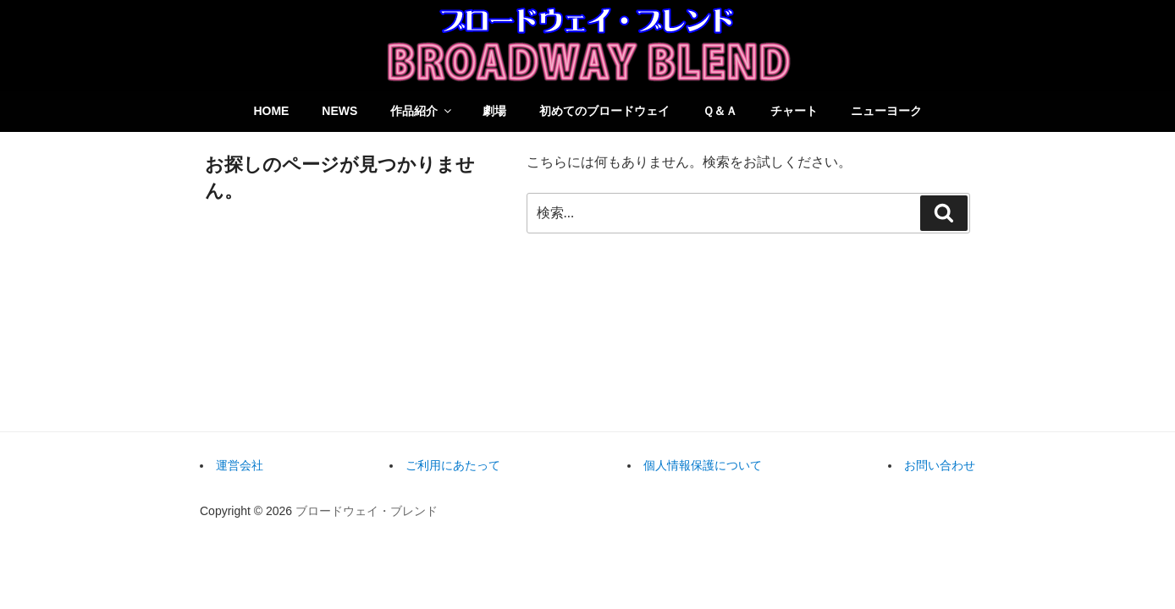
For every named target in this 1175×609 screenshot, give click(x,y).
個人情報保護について (702, 465)
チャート (794, 111)
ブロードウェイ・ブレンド (366, 511)
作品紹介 (422, 111)
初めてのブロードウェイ (604, 111)
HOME (271, 111)
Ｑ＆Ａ (720, 111)
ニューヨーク (886, 111)
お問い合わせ (939, 465)
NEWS (339, 111)
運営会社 (239, 465)
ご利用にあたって (452, 465)
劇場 (494, 111)
